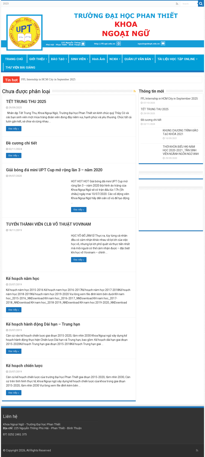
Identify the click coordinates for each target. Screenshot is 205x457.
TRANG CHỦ (14, 59)
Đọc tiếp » (13, 128)
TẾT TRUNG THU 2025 (26, 101)
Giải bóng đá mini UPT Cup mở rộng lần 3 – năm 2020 (54, 169)
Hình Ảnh (98, 59)
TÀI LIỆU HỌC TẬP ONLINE (176, 59)
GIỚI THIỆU (37, 59)
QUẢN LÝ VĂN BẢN (137, 59)
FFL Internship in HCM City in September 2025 (48, 79)
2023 (6, 3)
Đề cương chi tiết (21, 143)
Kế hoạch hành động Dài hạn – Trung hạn (43, 324)
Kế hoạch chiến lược (24, 365)
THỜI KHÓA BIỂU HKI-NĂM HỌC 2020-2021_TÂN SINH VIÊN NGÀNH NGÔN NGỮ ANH (181, 150)
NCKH (114, 59)
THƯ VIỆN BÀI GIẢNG (20, 67)
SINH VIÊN (78, 59)
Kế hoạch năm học (22, 278)
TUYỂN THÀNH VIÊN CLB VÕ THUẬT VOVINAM (48, 224)
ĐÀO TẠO (57, 59)
